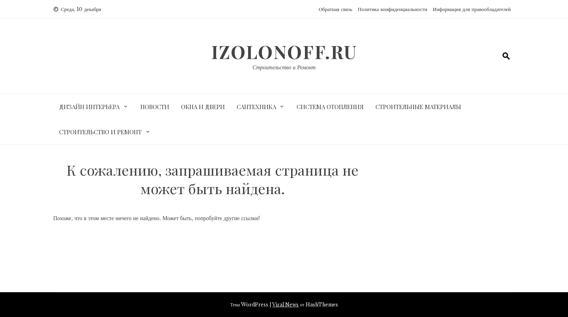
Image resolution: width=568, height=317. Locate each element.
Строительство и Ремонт (284, 67)
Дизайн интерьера (89, 107)
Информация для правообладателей (472, 9)
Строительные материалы (418, 107)
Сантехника (256, 107)
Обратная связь (335, 9)
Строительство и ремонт (100, 132)
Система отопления (330, 107)
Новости (154, 107)
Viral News (285, 305)
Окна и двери (203, 107)
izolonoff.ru (284, 51)
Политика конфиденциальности (392, 9)
